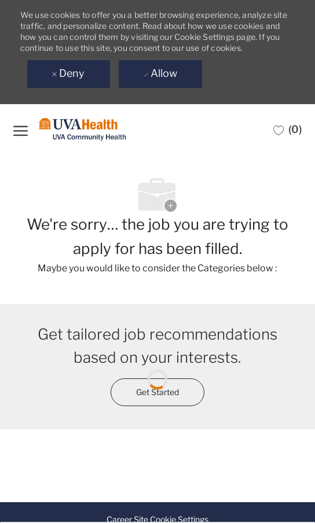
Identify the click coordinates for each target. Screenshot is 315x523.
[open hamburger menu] (20, 129)
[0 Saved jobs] (287, 129)
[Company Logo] (82, 130)
